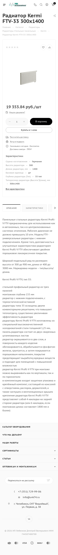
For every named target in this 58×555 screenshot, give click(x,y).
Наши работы (10, 442)
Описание (11, 208)
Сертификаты (10, 450)
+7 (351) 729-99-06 (29, 491)
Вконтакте (29, 519)
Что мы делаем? (12, 434)
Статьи (6, 458)
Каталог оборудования (16, 427)
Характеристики (34, 208)
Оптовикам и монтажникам (19, 466)
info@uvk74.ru (31, 497)
